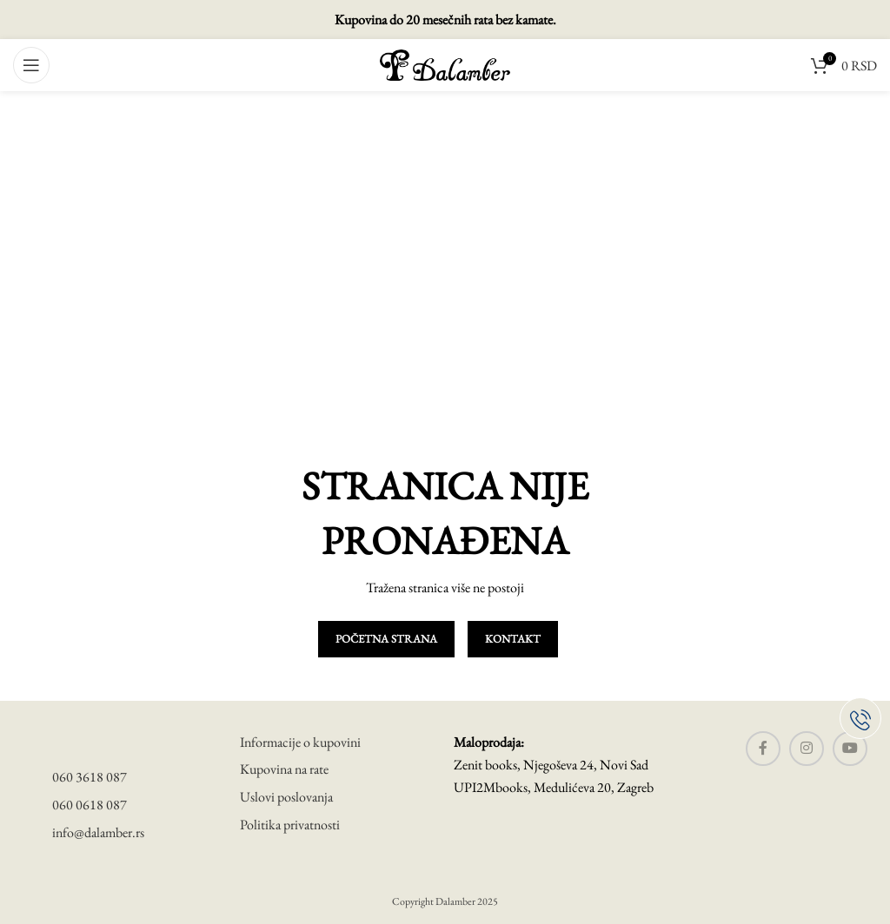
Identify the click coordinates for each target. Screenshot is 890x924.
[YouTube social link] (850, 748)
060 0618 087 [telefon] (89, 804)
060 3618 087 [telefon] (89, 777)
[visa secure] (64, 875)
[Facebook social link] (763, 748)
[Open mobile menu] (31, 65)
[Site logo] (445, 63)
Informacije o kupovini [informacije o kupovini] (300, 742)
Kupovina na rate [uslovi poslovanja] (284, 769)
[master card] (100, 875)
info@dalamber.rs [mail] (98, 832)
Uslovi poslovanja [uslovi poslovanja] (286, 797)
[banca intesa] (222, 875)
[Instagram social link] (806, 748)
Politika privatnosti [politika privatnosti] (290, 824)
